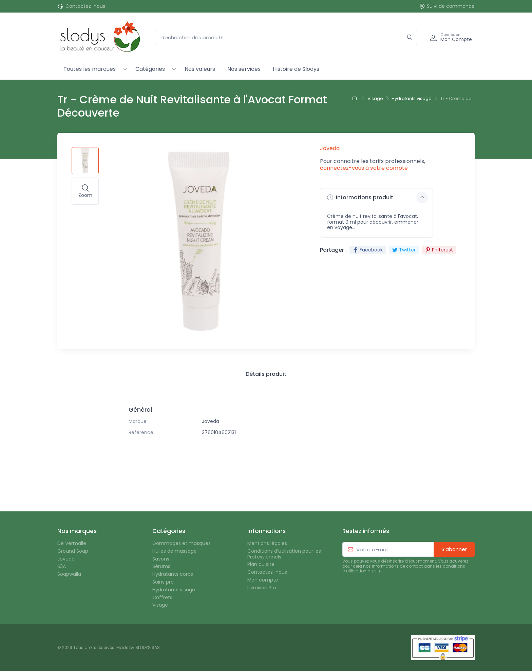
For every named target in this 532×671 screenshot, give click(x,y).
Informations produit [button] (377, 197)
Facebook (368, 249)
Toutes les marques (89, 69)
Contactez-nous (85, 6)
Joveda (210, 421)
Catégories (150, 69)
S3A (61, 566)
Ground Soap (72, 551)
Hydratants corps (172, 574)
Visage (160, 605)
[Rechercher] (409, 37)
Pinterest (439, 249)
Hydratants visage (173, 590)
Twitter (404, 249)
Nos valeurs (200, 69)
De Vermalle (71, 543)
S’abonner (454, 549)
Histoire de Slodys (296, 69)
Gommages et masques (181, 543)
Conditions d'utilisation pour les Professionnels (284, 554)
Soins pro (163, 582)
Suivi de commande (447, 6)
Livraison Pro (261, 588)
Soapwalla (69, 574)
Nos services (244, 69)
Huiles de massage (174, 551)
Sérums (161, 566)
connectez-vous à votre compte (364, 168)
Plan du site (260, 564)
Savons (160, 559)
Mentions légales (267, 543)
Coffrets (162, 598)
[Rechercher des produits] (286, 37)
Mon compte (262, 580)
